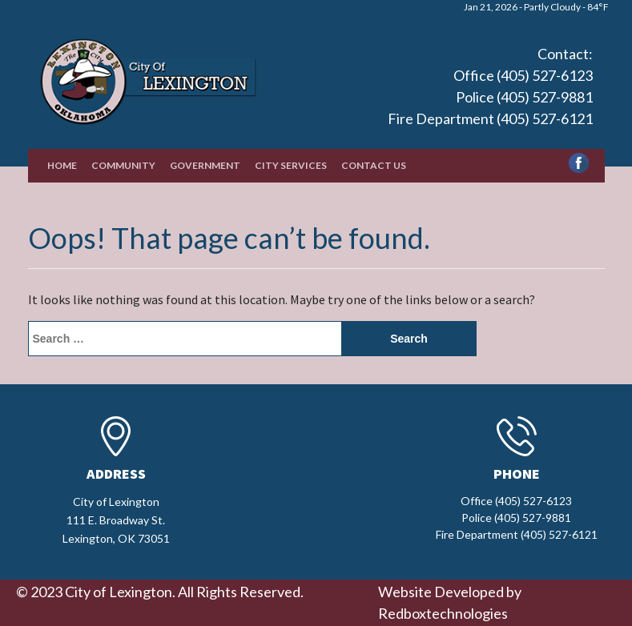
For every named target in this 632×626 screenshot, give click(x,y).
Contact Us (373, 165)
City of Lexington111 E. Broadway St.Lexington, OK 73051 (116, 520)
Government (205, 165)
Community (123, 165)
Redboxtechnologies (443, 613)
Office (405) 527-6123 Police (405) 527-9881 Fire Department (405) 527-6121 (490, 96)
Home (62, 165)
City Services (291, 165)
